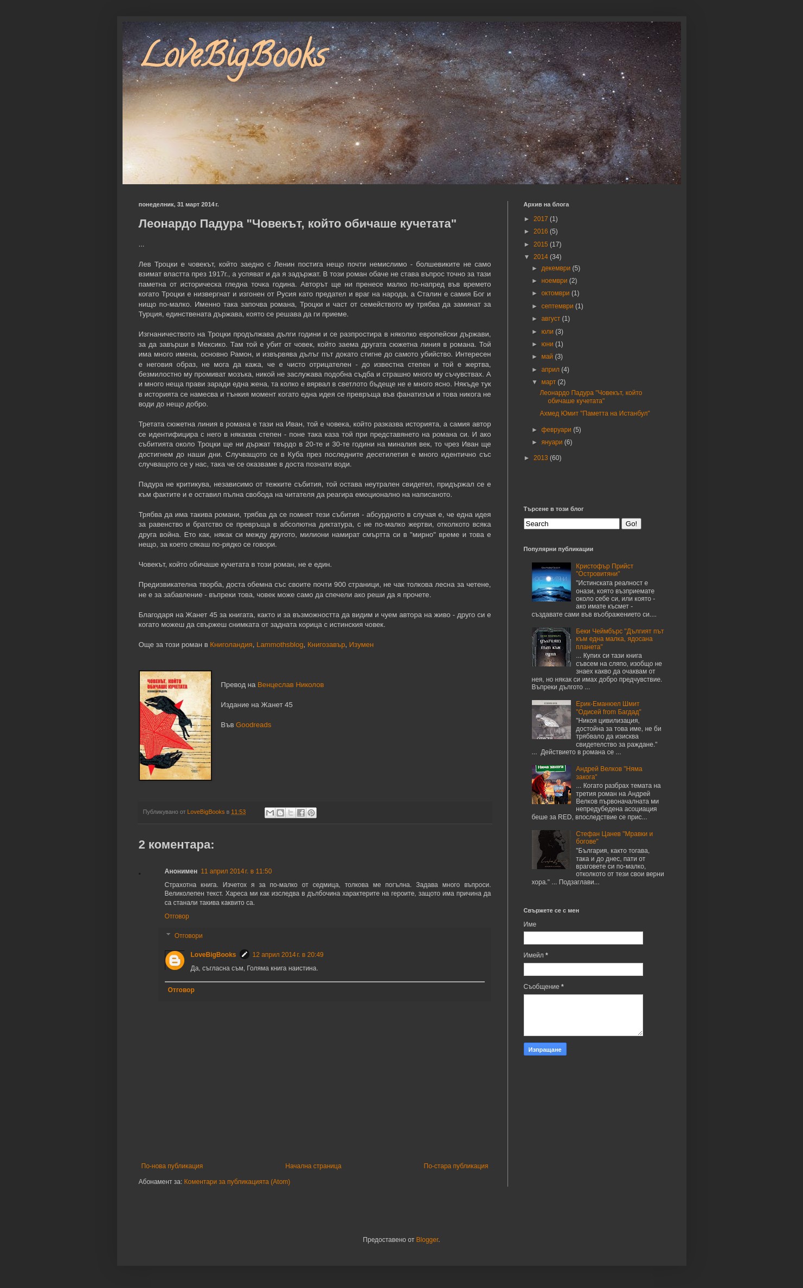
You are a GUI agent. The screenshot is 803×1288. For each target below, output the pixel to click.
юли (548, 331)
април (551, 369)
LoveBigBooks (232, 59)
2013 (542, 458)
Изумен (361, 644)
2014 (542, 257)
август (551, 318)
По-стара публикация (456, 1166)
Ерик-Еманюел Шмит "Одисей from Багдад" (608, 707)
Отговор (177, 916)
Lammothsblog (280, 644)
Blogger (427, 1240)
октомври (556, 293)
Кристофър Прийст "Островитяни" (604, 570)
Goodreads (253, 725)
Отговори (189, 936)
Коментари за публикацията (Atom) (237, 1182)
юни (548, 344)
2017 (542, 219)
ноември (555, 280)
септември (558, 306)
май (548, 356)
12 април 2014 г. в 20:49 (288, 955)
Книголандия (231, 644)
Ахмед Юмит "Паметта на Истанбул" (594, 413)
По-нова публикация (172, 1166)
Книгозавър (326, 644)
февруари (557, 429)
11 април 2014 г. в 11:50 (236, 871)
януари (552, 442)
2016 (542, 231)
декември (556, 268)
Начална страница (313, 1166)
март (549, 382)
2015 (542, 244)
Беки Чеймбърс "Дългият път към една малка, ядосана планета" (620, 639)
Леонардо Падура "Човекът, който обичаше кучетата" (590, 396)
